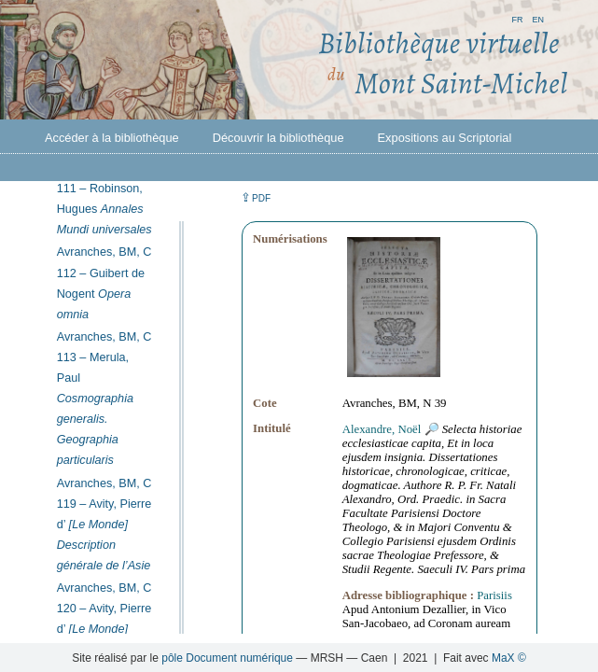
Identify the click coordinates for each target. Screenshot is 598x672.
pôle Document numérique (227, 658)
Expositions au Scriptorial (445, 138)
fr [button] (516, 18)
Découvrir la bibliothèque (278, 138)
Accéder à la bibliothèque (112, 138)
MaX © (509, 658)
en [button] (538, 18)
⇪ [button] (256, 197)
